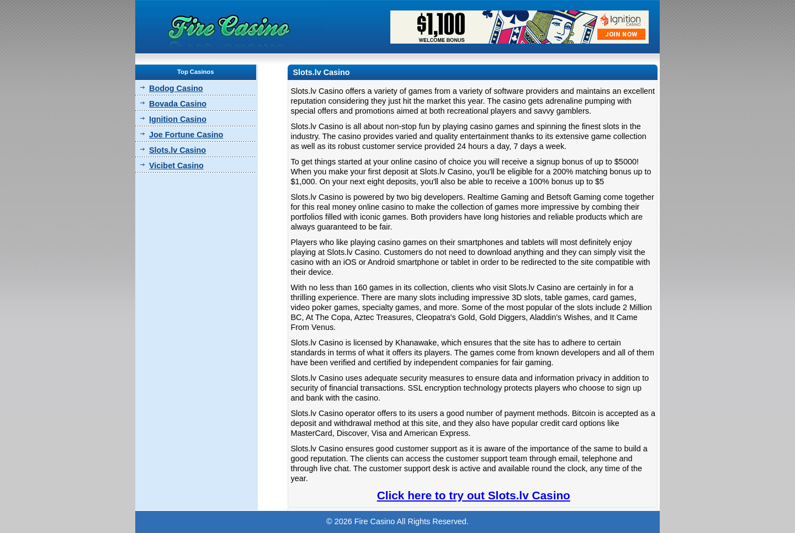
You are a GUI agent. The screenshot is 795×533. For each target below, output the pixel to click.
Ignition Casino (177, 119)
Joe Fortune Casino (186, 134)
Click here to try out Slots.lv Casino (473, 495)
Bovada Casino (177, 103)
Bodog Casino (176, 88)
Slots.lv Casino (177, 150)
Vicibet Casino (176, 165)
